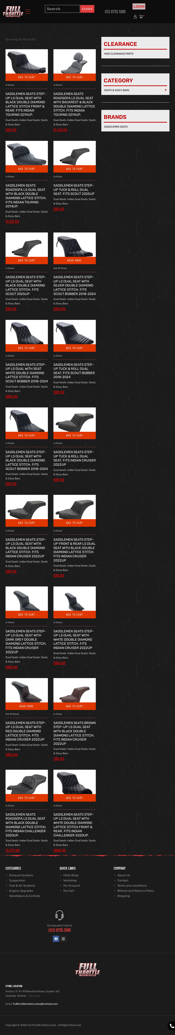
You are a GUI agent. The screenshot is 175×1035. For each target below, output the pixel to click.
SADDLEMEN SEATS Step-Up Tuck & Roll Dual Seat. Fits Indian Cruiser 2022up (74, 458)
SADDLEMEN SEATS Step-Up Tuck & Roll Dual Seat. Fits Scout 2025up (73, 189)
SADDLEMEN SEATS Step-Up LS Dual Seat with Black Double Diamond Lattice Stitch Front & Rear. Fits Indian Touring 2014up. (26, 104)
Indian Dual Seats (29, 120)
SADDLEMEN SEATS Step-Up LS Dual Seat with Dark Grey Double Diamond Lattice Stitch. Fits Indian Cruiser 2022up (26, 641)
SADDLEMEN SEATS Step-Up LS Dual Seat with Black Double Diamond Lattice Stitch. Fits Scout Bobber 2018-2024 (27, 460)
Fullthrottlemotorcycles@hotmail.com (35, 1004)
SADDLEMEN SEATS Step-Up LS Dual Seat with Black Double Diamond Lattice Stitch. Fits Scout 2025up (26, 285)
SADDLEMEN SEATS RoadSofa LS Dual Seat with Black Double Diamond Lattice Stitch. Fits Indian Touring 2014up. (26, 195)
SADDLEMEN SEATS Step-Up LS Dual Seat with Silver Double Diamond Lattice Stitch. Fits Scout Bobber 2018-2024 (74, 285)
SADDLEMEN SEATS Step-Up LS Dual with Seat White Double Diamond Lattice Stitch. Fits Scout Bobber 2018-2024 (27, 373)
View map (34, 995)
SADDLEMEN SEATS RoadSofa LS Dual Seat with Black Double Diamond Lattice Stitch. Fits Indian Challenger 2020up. (26, 824)
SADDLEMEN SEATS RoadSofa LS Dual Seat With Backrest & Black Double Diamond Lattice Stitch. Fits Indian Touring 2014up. (74, 104)
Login (138, 6)
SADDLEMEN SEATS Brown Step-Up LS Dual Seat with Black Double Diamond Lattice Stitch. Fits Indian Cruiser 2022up (74, 733)
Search (87, 9)
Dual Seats (12, 120)
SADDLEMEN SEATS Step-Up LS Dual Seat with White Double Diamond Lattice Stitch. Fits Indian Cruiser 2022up (73, 639)
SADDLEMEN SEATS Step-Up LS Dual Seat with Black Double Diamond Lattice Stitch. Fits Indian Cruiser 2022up (26, 548)
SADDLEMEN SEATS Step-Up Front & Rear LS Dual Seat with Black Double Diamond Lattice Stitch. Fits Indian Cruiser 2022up (74, 550)
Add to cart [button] (26, 77)
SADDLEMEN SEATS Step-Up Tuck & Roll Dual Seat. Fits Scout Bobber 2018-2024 (74, 371)
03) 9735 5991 (115, 11)
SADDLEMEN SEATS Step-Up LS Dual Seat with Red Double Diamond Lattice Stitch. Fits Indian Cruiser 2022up (26, 731)
